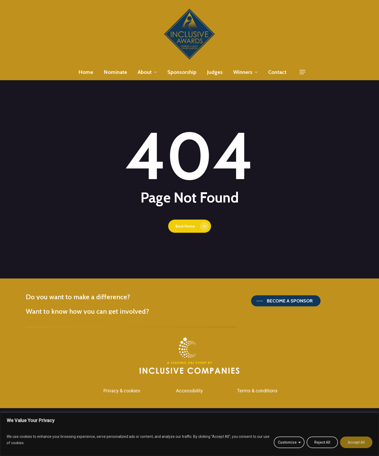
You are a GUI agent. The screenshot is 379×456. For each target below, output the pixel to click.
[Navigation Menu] (303, 72)
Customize (287, 442)
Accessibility (189, 390)
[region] (189, 434)
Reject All (322, 442)
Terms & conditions (257, 390)
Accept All (356, 442)
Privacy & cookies (121, 390)
